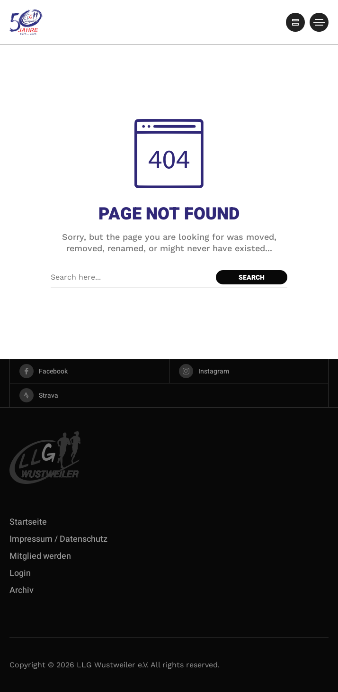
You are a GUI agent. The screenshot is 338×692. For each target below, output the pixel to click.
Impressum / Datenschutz (58, 539)
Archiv (21, 590)
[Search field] (131, 277)
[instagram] (249, 371)
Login (20, 573)
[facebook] (89, 371)
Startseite (28, 522)
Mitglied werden (40, 556)
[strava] (169, 395)
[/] (295, 22)
